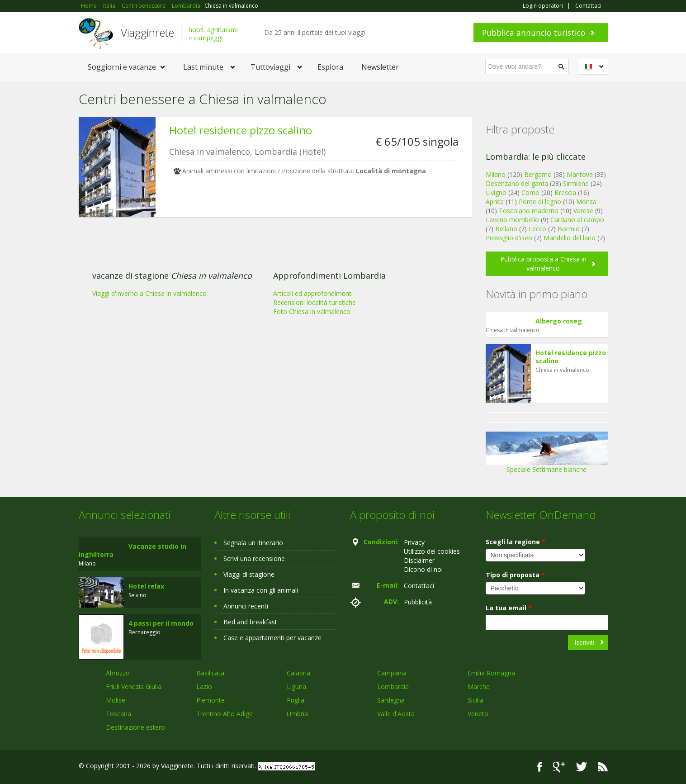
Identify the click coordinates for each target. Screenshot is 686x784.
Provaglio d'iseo (509, 237)
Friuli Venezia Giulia (133, 686)
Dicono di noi (423, 569)
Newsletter (380, 67)
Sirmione (576, 183)
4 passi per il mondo (161, 623)
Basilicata (210, 673)
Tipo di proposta (515, 574)
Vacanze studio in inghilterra (132, 550)
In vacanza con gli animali (260, 590)
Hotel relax (146, 586)
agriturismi (222, 29)
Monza (586, 201)
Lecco (537, 228)
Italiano (594, 66)
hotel (196, 29)
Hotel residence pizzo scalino (240, 130)
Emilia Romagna (491, 673)
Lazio (204, 686)
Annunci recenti (245, 606)
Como (530, 192)
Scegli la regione (515, 541)
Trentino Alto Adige (224, 713)
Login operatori (543, 6)
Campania (392, 673)
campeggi (208, 37)
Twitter (581, 767)
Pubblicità (418, 602)
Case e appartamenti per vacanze (272, 637)
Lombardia (393, 686)
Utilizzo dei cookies (432, 551)
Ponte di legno (540, 201)
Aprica (495, 201)
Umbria (297, 713)
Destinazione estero (135, 727)
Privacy (414, 542)
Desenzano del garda (517, 183)
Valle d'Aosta (396, 713)
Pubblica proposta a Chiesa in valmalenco (543, 263)
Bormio (569, 228)
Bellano (506, 228)
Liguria (296, 686)
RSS (603, 767)
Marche (479, 686)
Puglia (295, 700)
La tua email (509, 607)
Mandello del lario (570, 237)
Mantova (580, 174)
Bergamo (538, 174)
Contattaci (588, 6)
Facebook (539, 767)
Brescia (565, 192)
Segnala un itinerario (253, 542)
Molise (115, 700)
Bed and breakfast (250, 622)
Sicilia (475, 700)
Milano (496, 174)
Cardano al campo (577, 219)
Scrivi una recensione (254, 558)
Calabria (298, 673)
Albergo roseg (558, 321)
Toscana (118, 713)
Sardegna (391, 700)
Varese (583, 210)
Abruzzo (118, 673)
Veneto (478, 713)
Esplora (330, 67)
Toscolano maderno (528, 210)
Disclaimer (419, 560)
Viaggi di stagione (248, 574)
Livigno (496, 192)
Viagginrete (147, 32)
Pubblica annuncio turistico (533, 32)
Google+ (559, 767)
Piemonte (210, 700)
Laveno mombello (512, 219)
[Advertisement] (268, 294)
